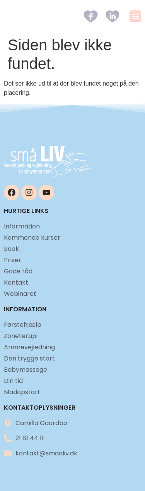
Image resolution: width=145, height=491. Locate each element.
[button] (135, 16)
